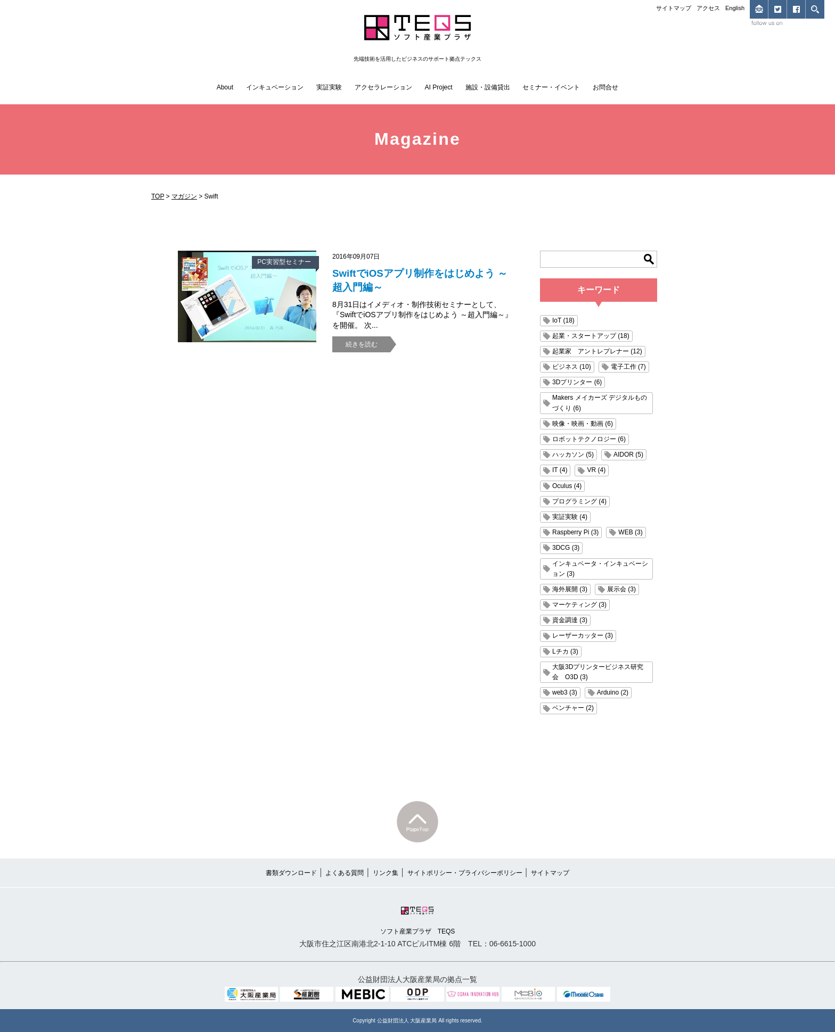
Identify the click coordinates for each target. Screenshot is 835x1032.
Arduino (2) (612, 692)
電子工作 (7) (628, 366)
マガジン (184, 196)
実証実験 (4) (569, 517)
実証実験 (329, 87)
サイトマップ (673, 8)
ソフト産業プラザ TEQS (417, 919)
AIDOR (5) (628, 454)
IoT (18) (563, 320)
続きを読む (362, 344)
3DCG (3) (565, 547)
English (734, 8)
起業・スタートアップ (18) (590, 336)
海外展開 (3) (569, 589)
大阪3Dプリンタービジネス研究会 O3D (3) (597, 672)
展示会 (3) (621, 589)
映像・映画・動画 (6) (582, 423)
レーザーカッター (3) (582, 635)
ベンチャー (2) (573, 708)
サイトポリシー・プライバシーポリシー (464, 873)
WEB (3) (630, 532)
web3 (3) (564, 692)
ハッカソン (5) (573, 454)
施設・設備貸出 (487, 87)
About (225, 87)
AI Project (439, 87)
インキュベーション (275, 87)
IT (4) (559, 470)
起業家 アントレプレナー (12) (597, 351)
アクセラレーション (383, 87)
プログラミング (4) (579, 501)
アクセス (708, 8)
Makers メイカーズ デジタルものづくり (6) (599, 402)
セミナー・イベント (551, 87)
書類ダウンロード (291, 873)
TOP (157, 196)
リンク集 (385, 873)
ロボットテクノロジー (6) (589, 439)
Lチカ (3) (565, 651)
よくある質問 (344, 873)
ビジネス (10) (571, 366)
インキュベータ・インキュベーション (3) (600, 568)
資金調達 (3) (569, 620)
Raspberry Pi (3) (575, 532)
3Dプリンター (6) (577, 382)
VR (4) (596, 470)
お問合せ (605, 87)
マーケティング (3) (579, 604)
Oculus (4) (567, 486)
